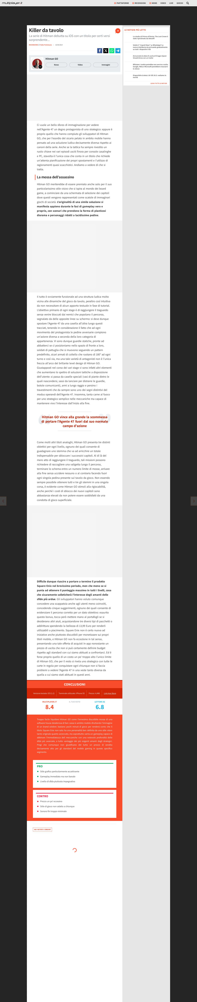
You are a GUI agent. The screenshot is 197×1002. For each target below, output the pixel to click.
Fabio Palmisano (46, 45)
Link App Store (110, 693)
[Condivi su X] (105, 50)
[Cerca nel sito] (188, 3)
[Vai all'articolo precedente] (194, 501)
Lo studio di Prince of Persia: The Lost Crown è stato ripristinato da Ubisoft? (150, 37)
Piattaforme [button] (121, 3)
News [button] (153, 3)
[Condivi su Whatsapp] (111, 50)
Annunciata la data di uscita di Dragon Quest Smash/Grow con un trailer (149, 57)
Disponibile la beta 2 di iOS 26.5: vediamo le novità (149, 76)
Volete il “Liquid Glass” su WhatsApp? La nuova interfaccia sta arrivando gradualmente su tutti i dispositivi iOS (150, 47)
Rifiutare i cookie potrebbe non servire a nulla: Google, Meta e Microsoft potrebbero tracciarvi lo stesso (150, 66)
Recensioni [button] (139, 3)
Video (163, 3)
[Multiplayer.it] (12, 3)
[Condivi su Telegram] (117, 50)
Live (171, 3)
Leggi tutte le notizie (159, 83)
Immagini (106, 64)
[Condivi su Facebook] (99, 50)
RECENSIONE (33, 45)
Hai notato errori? (42, 829)
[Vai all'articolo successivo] (3, 501)
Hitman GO (51, 58)
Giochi (180, 3)
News (56, 64)
